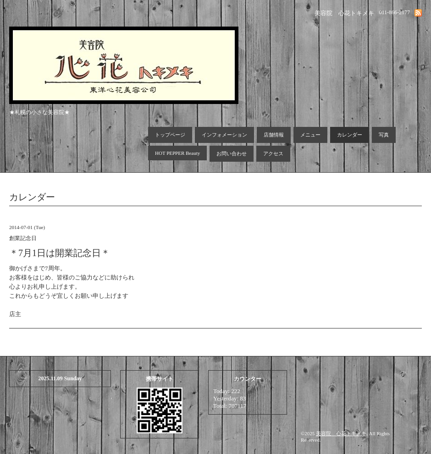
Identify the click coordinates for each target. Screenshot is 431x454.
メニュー (310, 134)
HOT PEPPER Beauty (177, 153)
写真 (384, 134)
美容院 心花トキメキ (341, 433)
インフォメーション (224, 134)
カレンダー (349, 134)
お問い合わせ (231, 153)
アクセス (273, 153)
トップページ (170, 134)
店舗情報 (274, 134)
